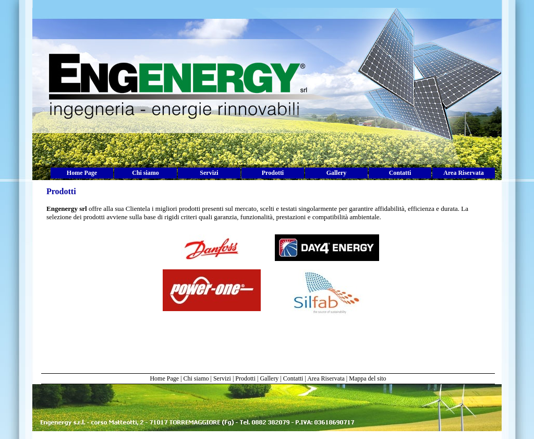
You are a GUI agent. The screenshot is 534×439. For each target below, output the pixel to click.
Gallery (336, 172)
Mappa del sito (367, 378)
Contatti (400, 172)
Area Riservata (463, 172)
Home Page (82, 172)
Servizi (209, 172)
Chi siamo (145, 172)
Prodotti (273, 172)
